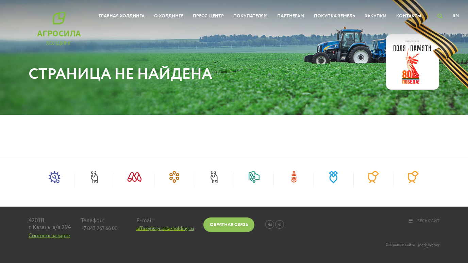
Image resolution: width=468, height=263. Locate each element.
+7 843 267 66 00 (99, 228)
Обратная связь (229, 224)
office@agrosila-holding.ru (165, 228)
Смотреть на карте (49, 236)
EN (456, 15)
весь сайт (423, 220)
